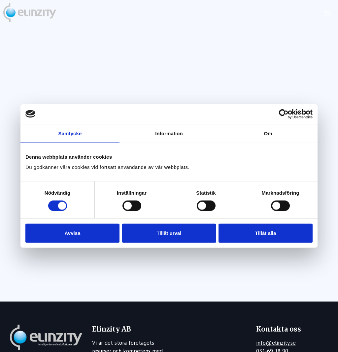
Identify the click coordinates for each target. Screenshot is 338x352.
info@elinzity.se (276, 342)
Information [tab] (169, 133)
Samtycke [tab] (70, 133)
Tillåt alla (265, 233)
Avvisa (73, 233)
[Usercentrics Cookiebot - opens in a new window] (284, 114)
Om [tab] (268, 133)
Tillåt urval (169, 233)
